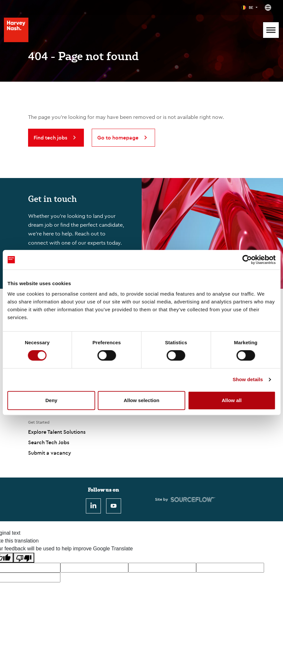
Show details (248, 379)
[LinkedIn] (93, 505)
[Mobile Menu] (271, 30)
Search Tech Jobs (48, 442)
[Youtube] (113, 505)
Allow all (232, 400)
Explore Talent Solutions (57, 432)
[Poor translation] (23, 558)
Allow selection (141, 400)
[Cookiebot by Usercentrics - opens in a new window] (246, 260)
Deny (51, 400)
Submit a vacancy (49, 452)
